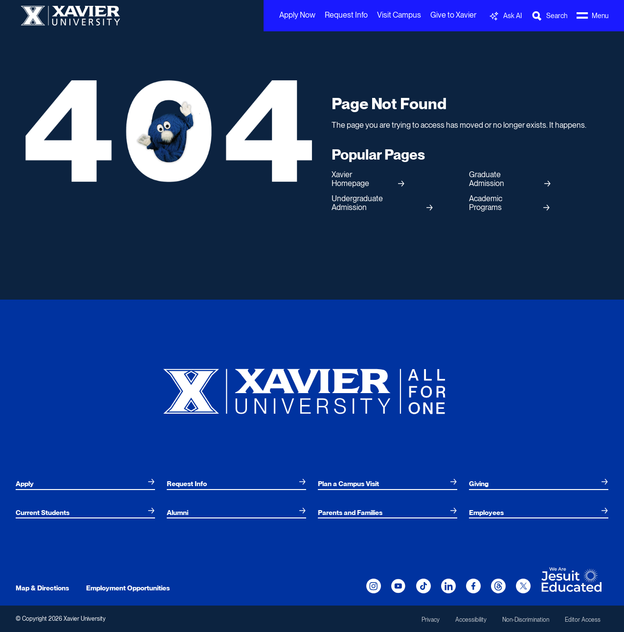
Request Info (346, 15)
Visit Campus (399, 15)
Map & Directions (42, 588)
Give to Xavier (453, 15)
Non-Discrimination (525, 619)
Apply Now (297, 15)
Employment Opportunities (128, 588)
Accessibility (471, 619)
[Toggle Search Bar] (549, 16)
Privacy (431, 619)
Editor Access (583, 619)
